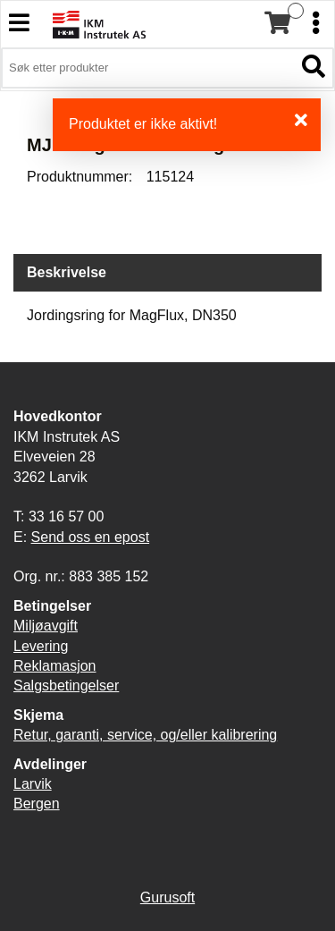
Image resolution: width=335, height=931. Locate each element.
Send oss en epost (90, 537)
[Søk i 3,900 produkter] (147, 68)
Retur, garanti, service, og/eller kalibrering (145, 734)
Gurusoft (167, 897)
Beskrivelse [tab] (66, 272)
